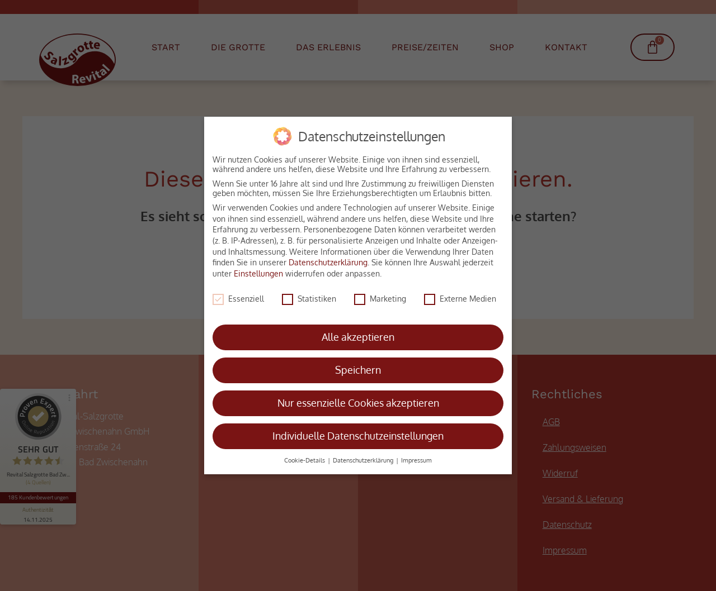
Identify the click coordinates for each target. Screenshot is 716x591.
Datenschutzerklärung (328, 258)
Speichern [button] (358, 365)
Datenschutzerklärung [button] (364, 455)
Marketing (380, 293)
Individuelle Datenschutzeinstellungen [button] (358, 431)
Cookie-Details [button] (305, 455)
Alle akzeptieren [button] (358, 332)
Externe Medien (460, 293)
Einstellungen (258, 268)
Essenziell (238, 293)
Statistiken (309, 293)
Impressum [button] (416, 455)
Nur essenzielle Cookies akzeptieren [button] (358, 398)
